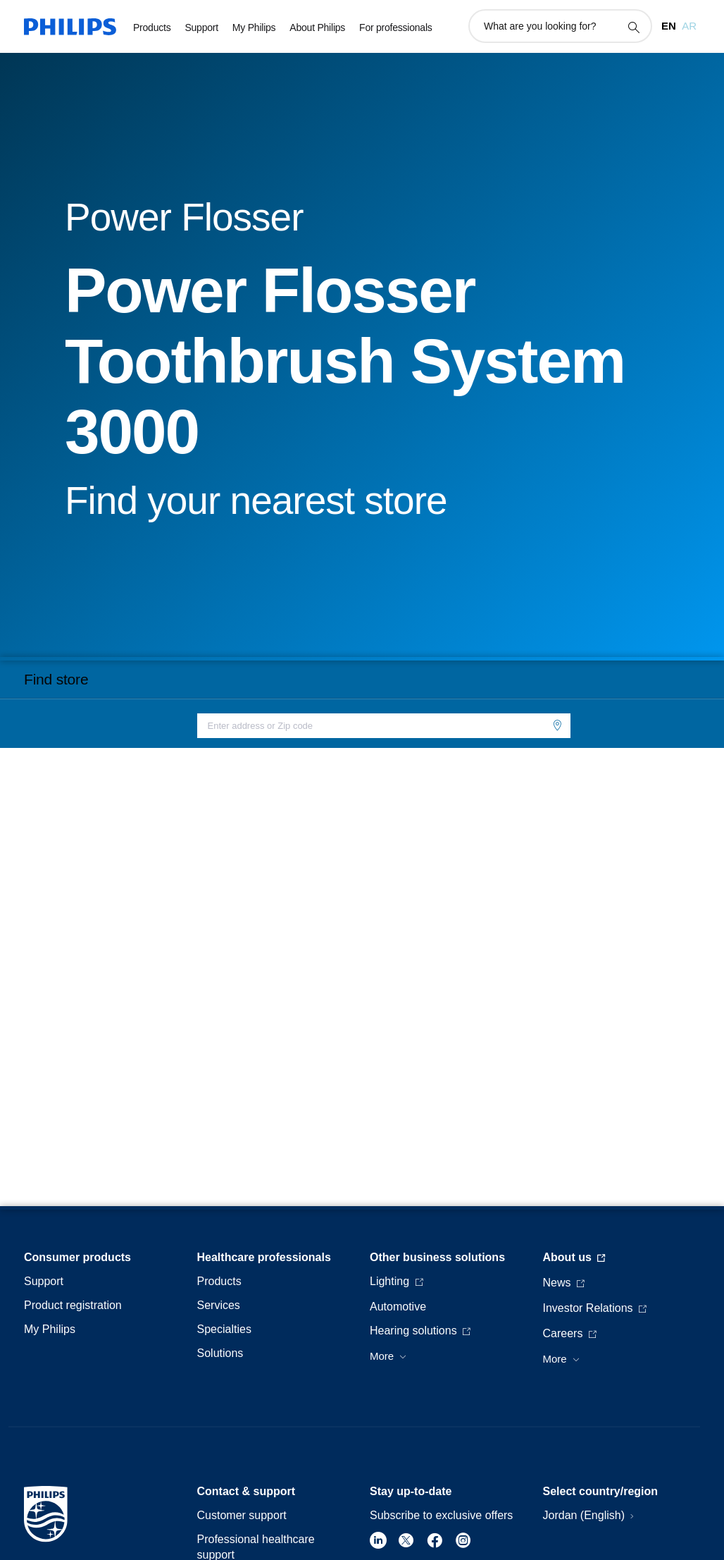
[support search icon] (633, 26)
